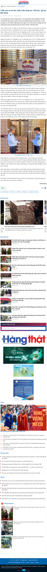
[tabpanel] (24, 217)
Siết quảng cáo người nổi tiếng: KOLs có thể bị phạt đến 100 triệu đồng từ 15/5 (22, 464)
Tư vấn (27, 562)
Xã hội (2, 477)
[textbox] (23, 328)
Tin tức (12, 560)
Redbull (18, 191)
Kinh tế (17, 560)
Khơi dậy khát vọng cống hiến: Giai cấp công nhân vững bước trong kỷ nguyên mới (23, 492)
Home (3, 6)
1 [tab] (22, 553)
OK (23, 570)
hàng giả (25, 191)
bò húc (12, 191)
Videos (37, 562)
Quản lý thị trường (33, 191)
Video (2, 402)
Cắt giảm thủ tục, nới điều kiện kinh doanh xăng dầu (15, 470)
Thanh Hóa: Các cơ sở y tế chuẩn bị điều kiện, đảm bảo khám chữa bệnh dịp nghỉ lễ (23, 480)
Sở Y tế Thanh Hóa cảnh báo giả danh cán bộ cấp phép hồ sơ (17, 461)
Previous (22, 234)
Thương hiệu (23, 560)
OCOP (23, 562)
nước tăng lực (5, 191)
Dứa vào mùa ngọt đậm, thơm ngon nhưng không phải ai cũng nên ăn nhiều (21, 473)
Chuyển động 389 (11, 6)
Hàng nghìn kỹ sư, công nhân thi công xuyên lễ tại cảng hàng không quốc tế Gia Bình (23, 498)
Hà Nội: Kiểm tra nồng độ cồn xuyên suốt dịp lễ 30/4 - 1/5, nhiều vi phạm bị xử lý (22, 467)
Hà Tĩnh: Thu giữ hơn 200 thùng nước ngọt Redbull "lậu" (20, 226)
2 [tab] (24, 553)
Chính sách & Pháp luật (14, 562)
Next (25, 234)
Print (3, 188)
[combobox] (24, 328)
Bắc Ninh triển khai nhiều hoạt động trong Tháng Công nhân (17, 495)
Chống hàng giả (21, 6)
